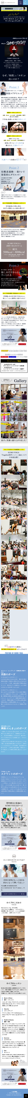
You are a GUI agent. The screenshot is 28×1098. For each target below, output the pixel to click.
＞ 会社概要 (14, 1091)
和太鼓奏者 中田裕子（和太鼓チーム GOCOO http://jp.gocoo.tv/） (14, 370)
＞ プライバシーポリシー (14, 1093)
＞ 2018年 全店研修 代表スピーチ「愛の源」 (14, 894)
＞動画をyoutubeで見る (18, 38)
